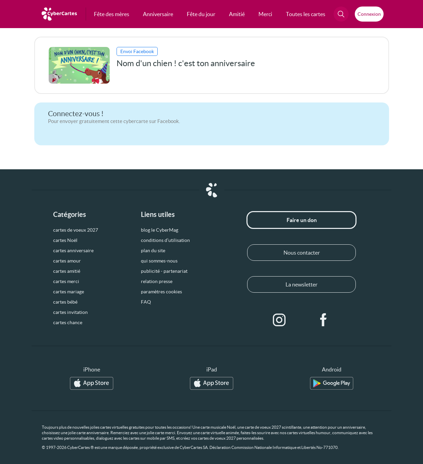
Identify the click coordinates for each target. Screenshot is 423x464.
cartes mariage (68, 291)
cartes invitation (70, 312)
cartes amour (67, 261)
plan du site (153, 250)
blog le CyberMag (159, 230)
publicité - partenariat (164, 271)
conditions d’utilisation (165, 240)
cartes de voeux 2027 (75, 230)
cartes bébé (65, 302)
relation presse (156, 281)
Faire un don (302, 220)
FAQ (146, 302)
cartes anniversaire (73, 250)
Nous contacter (301, 252)
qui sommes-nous (159, 261)
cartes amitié (66, 271)
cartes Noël (65, 240)
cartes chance (67, 322)
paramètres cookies (161, 291)
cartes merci (66, 281)
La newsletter (301, 284)
